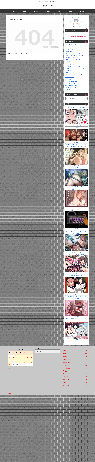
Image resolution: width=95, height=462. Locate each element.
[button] (86, 98)
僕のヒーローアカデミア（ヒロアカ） (75, 85)
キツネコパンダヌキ (76, 186)
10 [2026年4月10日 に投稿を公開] (24, 357)
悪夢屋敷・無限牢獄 (76, 275)
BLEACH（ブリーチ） (71, 44)
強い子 (76, 294)
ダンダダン (68, 79)
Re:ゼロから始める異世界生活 (73, 53)
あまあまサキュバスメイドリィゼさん (76, 254)
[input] (76, 98)
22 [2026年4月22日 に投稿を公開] (17, 362)
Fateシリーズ (69, 47)
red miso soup (76, 207)
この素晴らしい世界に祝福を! (73, 66)
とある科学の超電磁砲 (71, 81)
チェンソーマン (69, 77)
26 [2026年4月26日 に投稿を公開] (31, 362)
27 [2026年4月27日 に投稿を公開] (9, 364)
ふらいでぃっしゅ (76, 125)
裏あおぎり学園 (76, 252)
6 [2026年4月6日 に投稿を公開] (9, 357)
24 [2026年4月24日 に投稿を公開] (24, 362)
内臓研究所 (76, 316)
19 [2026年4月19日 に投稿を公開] (31, 360)
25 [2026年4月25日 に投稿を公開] (27, 362)
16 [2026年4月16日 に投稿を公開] (20, 360)
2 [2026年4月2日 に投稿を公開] (20, 355)
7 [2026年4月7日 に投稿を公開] (13, 357)
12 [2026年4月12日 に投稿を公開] (31, 357)
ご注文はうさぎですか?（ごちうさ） (75, 68)
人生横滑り (76, 273)
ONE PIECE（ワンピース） (72, 51)
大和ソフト (76, 229)
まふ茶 (76, 340)
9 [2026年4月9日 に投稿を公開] (20, 357)
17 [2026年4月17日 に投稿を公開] (24, 360)
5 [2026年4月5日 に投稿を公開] (31, 355)
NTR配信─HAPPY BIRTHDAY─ (76, 210)
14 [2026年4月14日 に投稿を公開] (13, 360)
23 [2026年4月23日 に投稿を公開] (20, 362)
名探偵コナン (69, 89)
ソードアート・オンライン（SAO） (75, 74)
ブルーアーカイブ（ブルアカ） (73, 83)
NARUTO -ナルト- (70, 49)
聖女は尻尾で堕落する (76, 168)
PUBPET (76, 127)
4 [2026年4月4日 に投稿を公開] (27, 355)
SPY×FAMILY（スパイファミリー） (75, 55)
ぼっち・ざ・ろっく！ (71, 87)
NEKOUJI (76, 142)
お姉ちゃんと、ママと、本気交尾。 (76, 107)
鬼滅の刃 (67, 62)
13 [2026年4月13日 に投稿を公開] (9, 360)
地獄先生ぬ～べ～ (70, 72)
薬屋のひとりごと (70, 64)
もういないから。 (76, 189)
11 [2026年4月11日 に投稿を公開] (27, 357)
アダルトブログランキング (76, 21)
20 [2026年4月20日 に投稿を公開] (9, 362)
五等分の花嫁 (69, 70)
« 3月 (8, 368)
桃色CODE (76, 165)
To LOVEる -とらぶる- (71, 57)
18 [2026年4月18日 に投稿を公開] (27, 360)
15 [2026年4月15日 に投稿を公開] (17, 360)
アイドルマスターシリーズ (72, 59)
